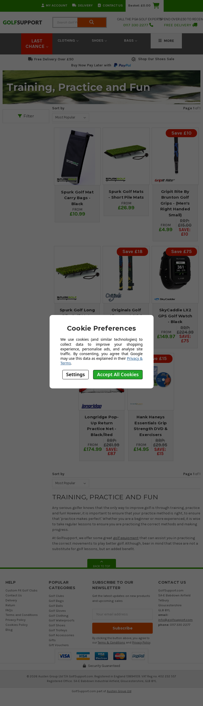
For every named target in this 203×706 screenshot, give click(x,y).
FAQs (9, 610)
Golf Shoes (57, 625)
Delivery (82, 5)
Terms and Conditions (21, 615)
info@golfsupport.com (175, 620)
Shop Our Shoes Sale (152, 59)
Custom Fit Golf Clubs (21, 590)
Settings (75, 374)
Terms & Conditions (111, 642)
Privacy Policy (15, 620)
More (166, 41)
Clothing (68, 40)
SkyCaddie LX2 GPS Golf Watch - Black (175, 315)
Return (10, 605)
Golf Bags (56, 601)
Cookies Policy (16, 625)
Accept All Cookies (118, 374)
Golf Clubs (56, 596)
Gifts (52, 640)
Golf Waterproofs (62, 620)
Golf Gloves (57, 611)
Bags (130, 40)
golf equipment (126, 538)
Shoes (99, 40)
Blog (9, 630)
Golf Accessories (61, 635)
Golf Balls (56, 606)
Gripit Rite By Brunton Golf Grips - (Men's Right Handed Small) (175, 203)
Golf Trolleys (58, 630)
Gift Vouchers (59, 645)
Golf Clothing (59, 615)
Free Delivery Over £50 (50, 59)
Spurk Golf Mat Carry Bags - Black (77, 198)
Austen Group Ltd (119, 691)
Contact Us (110, 5)
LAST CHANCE (37, 43)
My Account (54, 5)
